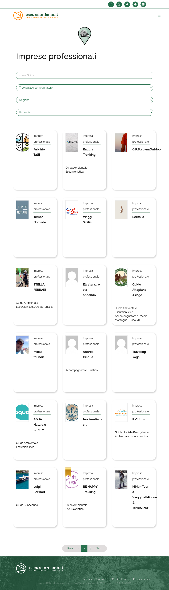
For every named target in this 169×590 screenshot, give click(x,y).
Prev (70, 548)
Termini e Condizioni (95, 579)
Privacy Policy (141, 579)
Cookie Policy (120, 579)
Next (99, 548)
